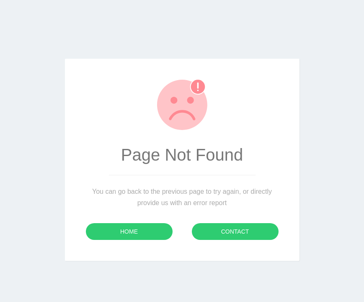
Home (129, 231)
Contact (235, 231)
